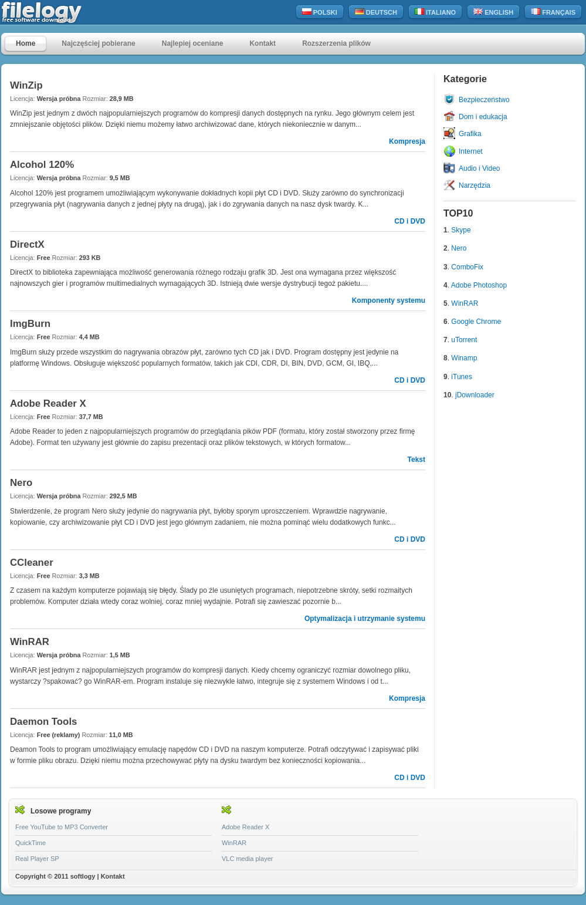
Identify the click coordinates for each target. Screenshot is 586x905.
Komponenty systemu (388, 300)
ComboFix (467, 267)
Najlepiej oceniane (192, 43)
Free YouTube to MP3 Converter (61, 826)
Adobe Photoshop (479, 285)
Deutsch (376, 12)
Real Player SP (37, 858)
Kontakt (262, 43)
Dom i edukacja (483, 117)
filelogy (67, 12)
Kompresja (407, 141)
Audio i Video (479, 168)
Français (553, 12)
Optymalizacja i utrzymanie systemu (364, 618)
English (493, 12)
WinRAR (464, 303)
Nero (458, 248)
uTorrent (464, 340)
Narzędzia (474, 185)
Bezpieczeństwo (484, 100)
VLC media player (247, 858)
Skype (460, 230)
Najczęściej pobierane (98, 43)
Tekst (416, 459)
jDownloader (474, 395)
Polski (319, 12)
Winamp (464, 358)
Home (25, 43)
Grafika (470, 134)
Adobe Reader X (245, 826)
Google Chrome (476, 322)
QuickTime (30, 842)
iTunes (461, 377)
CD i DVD (409, 221)
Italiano (435, 12)
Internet (471, 151)
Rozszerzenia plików (336, 43)
